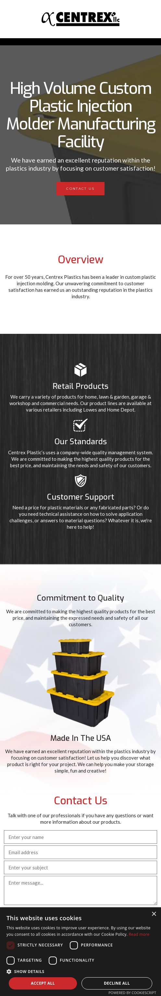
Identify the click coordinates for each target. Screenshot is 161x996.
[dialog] (80, 951)
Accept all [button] (43, 983)
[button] (80, 971)
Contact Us (80, 189)
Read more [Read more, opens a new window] (139, 934)
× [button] (153, 914)
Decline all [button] (117, 983)
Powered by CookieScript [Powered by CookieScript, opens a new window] (132, 992)
